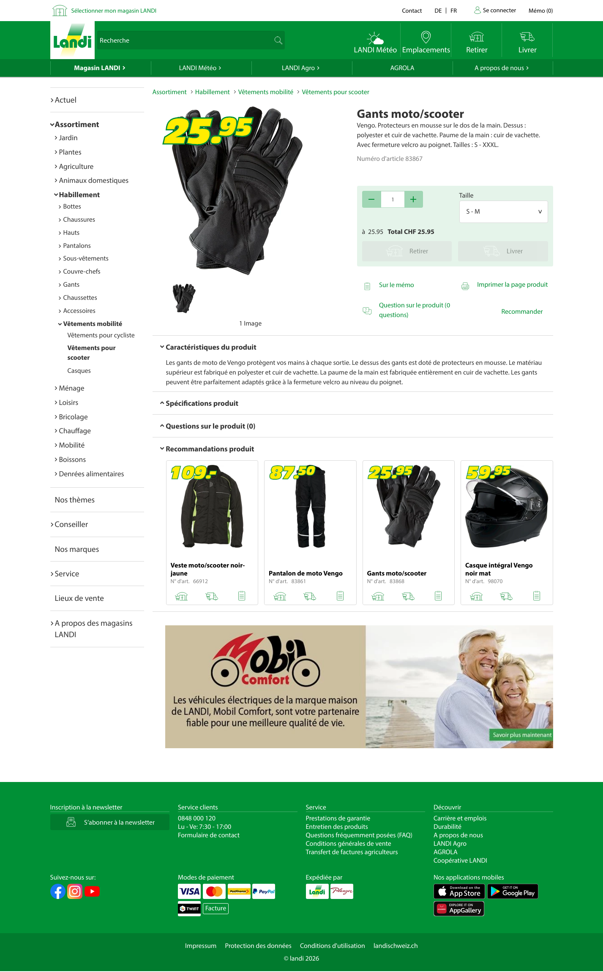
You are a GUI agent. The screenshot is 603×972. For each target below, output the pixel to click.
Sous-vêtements (86, 258)
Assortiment (77, 124)
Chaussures (79, 219)
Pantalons (77, 246)
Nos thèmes (75, 499)
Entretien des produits (337, 827)
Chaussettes (80, 297)
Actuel (65, 100)
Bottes (72, 206)
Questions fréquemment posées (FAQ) (359, 835)
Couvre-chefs (82, 271)
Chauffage (75, 430)
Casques (79, 371)
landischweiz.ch (396, 946)
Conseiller (71, 524)
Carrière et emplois (460, 818)
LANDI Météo (198, 68)
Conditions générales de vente (348, 843)
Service (67, 573)
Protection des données (258, 946)
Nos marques (77, 549)
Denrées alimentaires (91, 473)
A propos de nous (499, 68)
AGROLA (402, 68)
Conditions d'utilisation (332, 946)
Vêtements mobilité (93, 324)
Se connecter (499, 10)
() (541, 10)
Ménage (72, 388)
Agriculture (76, 166)
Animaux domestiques (94, 180)
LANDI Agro (298, 68)
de (438, 10)
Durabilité (447, 827)
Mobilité (72, 445)
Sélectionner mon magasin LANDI (114, 10)
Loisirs (69, 402)
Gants (71, 284)
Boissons (72, 459)
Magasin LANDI (97, 68)
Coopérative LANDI (460, 860)
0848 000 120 (197, 818)
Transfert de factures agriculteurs (352, 852)
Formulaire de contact (209, 835)
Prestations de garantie (338, 818)
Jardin (68, 137)
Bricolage (73, 416)
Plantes (70, 152)
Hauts (71, 232)
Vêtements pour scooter (335, 92)
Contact (412, 10)
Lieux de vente (79, 598)
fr (453, 10)
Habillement (79, 194)
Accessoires (79, 311)
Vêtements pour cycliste (101, 335)
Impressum (200, 946)
